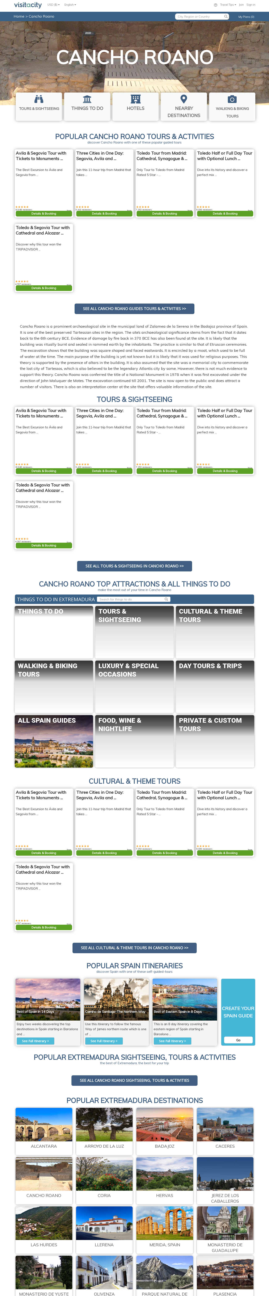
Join (241, 4)
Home (19, 16)
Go (238, 1040)
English (70, 4)
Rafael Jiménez (257, 23)
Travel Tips (228, 4)
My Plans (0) (246, 16)
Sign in (251, 4)
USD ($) (53, 4)
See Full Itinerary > (35, 1041)
